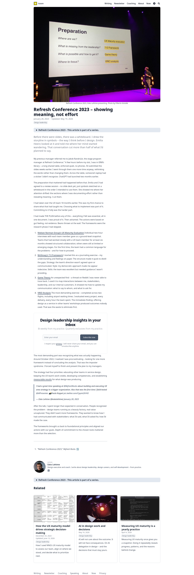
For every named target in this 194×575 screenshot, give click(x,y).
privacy (59, 343)
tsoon (41, 3)
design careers (103, 467)
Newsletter (49, 573)
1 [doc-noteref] (64, 162)
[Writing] (108, 3)
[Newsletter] (119, 3)
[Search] (159, 3)
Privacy (102, 573)
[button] (154, 3)
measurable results (43, 379)
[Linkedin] (49, 470)
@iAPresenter (42, 393)
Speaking (74, 573)
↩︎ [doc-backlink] (77, 449)
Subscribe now (89, 337)
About (85, 573)
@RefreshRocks (70, 386)
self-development (121, 467)
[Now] (148, 3)
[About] (141, 3)
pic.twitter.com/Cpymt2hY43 (76, 393)
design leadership (89, 467)
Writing (37, 573)
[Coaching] (131, 3)
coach (67, 467)
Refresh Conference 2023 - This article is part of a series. (68, 130)
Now (94, 573)
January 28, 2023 (71, 399)
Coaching (62, 573)
